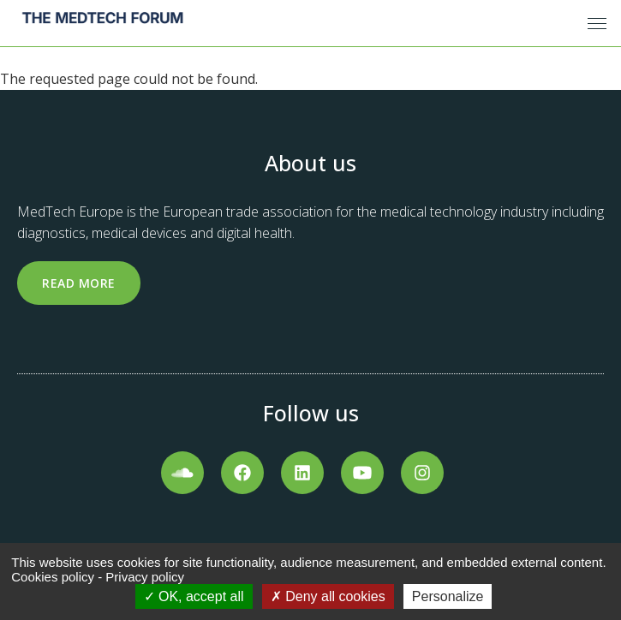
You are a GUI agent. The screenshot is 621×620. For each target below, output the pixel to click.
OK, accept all (194, 596)
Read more (79, 283)
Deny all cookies (328, 596)
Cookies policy (52, 576)
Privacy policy (144, 576)
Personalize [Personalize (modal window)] (448, 596)
